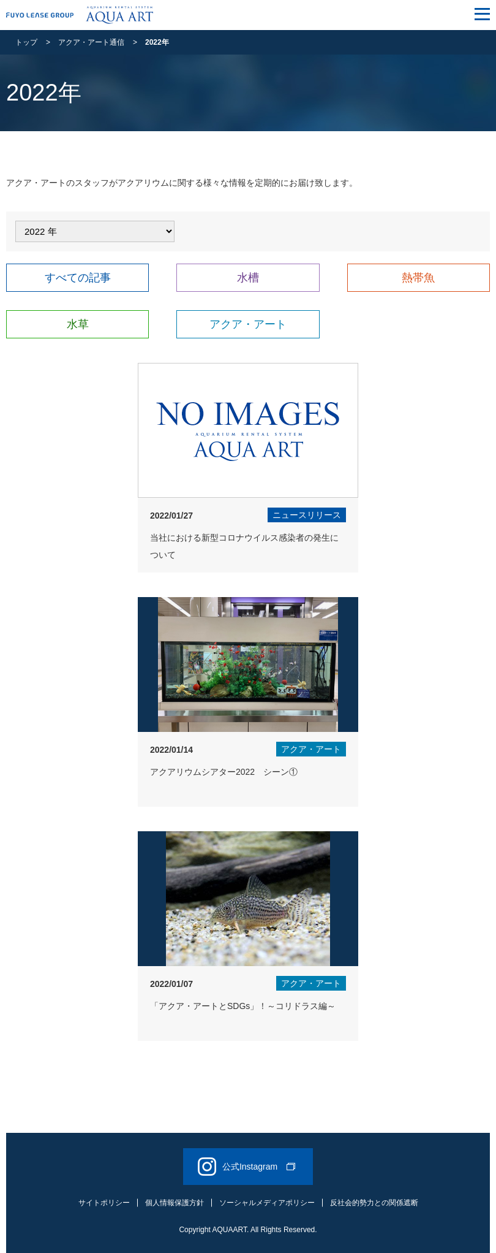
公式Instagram (246, 1166)
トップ (26, 42)
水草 (78, 324)
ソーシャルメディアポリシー (267, 1202)
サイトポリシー (104, 1202)
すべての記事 (78, 278)
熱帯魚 (418, 278)
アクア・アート (248, 324)
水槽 (248, 278)
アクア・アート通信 (91, 42)
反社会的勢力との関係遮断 (374, 1202)
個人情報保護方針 (174, 1202)
